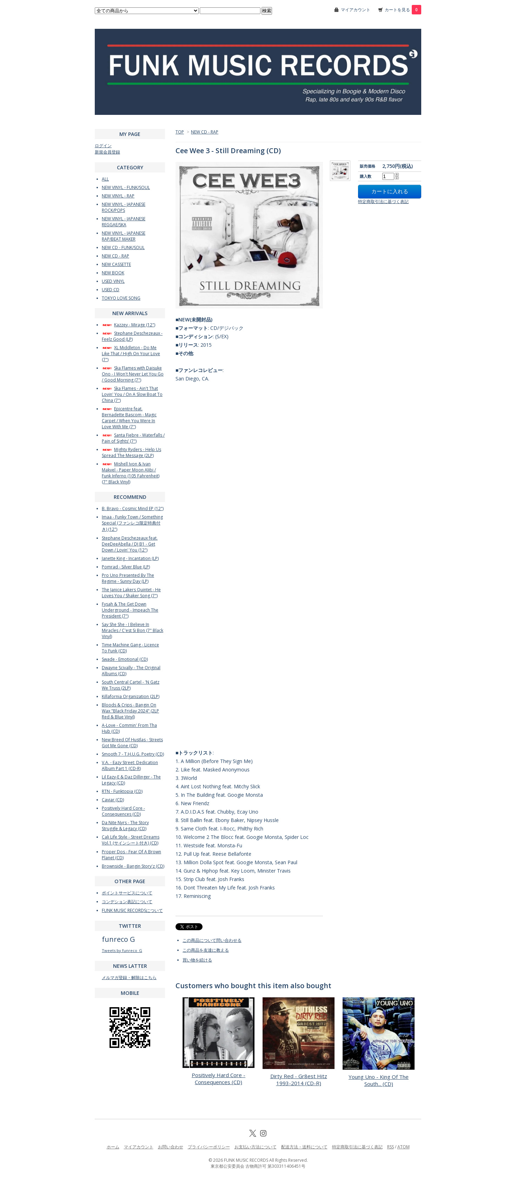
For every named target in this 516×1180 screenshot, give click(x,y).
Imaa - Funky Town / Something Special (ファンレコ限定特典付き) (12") (132, 523)
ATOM (403, 1147)
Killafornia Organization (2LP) (130, 696)
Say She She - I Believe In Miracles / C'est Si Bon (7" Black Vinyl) (132, 630)
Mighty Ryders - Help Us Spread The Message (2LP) (131, 452)
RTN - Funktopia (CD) (122, 791)
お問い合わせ (170, 1147)
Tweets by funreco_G (122, 950)
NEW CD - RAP (204, 132)
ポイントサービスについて (127, 893)
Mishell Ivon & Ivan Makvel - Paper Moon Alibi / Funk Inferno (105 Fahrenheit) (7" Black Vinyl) (130, 473)
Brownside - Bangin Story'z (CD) (133, 866)
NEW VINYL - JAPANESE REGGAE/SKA (123, 222)
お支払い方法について (255, 1147)
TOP (180, 132)
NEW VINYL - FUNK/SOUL (126, 187)
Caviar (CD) (113, 800)
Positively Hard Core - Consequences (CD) (218, 1078)
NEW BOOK (113, 273)
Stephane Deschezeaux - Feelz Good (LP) (132, 336)
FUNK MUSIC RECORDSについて (132, 910)
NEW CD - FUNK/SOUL (123, 247)
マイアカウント (355, 10)
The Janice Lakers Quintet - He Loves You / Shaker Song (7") (131, 593)
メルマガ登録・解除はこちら (129, 977)
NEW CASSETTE (116, 264)
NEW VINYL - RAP (118, 196)
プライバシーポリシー (209, 1147)
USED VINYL (113, 281)
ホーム (113, 1147)
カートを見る (403, 10)
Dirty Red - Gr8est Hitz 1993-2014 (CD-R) (298, 1080)
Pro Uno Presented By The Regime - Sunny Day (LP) (128, 578)
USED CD (110, 290)
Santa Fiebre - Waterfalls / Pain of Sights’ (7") (133, 438)
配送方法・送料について (304, 1147)
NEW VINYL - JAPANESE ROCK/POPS (123, 207)
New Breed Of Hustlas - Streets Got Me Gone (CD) (132, 743)
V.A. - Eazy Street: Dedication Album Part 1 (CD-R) (130, 765)
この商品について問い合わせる (212, 940)
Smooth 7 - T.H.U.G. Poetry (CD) (133, 754)
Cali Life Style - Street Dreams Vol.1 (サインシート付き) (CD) (130, 840)
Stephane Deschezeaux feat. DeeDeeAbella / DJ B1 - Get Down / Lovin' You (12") (130, 544)
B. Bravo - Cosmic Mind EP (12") (133, 508)
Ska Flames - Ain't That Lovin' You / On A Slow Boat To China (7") (132, 394)
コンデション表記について (127, 902)
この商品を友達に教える (206, 950)
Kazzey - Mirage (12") (128, 325)
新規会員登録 (107, 152)
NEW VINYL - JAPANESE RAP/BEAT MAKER (123, 236)
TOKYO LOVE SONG (121, 298)
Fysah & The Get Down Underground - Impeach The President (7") (130, 610)
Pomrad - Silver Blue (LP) (126, 567)
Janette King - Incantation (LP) (130, 558)
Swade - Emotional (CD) (125, 659)
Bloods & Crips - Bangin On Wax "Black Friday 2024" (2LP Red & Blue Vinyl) (130, 711)
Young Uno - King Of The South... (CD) (379, 1080)
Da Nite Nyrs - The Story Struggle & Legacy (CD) (125, 826)
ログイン (103, 146)
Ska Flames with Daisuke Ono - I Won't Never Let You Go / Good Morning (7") (133, 374)
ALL (105, 179)
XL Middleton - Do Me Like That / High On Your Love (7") (131, 354)
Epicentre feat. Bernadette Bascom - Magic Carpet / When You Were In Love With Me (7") (129, 418)
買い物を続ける (197, 960)
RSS (390, 1147)
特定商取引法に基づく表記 (383, 201)
